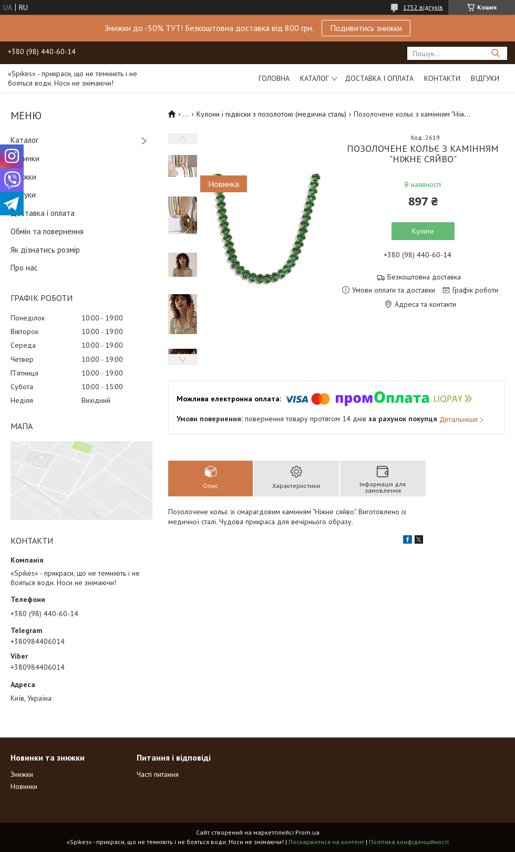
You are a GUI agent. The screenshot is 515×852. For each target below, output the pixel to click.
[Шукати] (495, 53)
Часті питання (158, 774)
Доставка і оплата (379, 78)
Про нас (24, 268)
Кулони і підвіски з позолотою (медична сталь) (271, 114)
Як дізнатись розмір (45, 250)
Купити (423, 231)
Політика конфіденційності (409, 842)
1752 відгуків (423, 7)
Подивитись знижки (366, 28)
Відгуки (485, 78)
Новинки (25, 158)
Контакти (442, 78)
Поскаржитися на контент (326, 842)
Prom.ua (307, 832)
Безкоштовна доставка (424, 277)
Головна (274, 78)
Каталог (314, 78)
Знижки (23, 177)
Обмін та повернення (47, 231)
